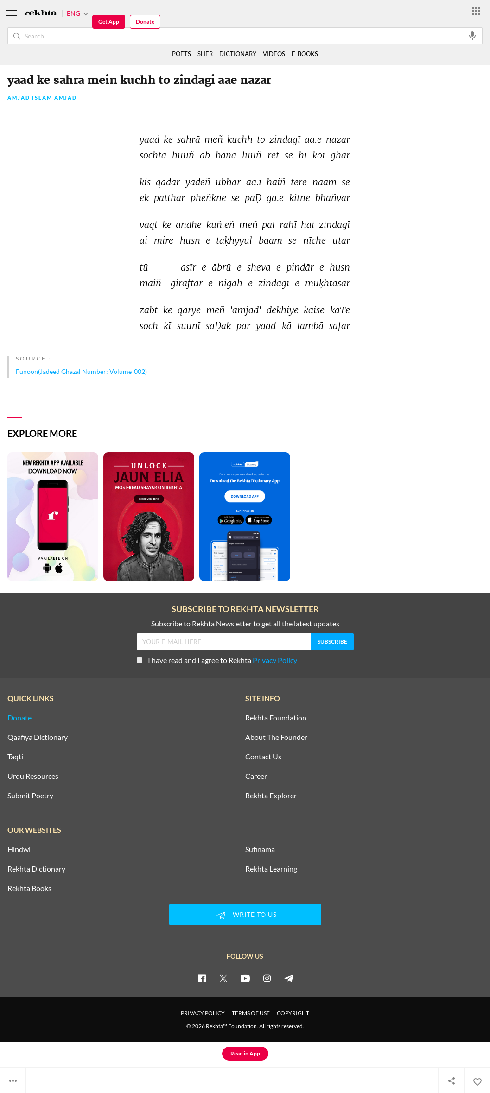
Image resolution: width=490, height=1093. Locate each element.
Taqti (15, 756)
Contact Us (263, 756)
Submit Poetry (30, 795)
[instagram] (267, 978)
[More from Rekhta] (476, 10)
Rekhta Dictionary (36, 868)
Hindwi (19, 849)
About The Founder (276, 737)
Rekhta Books (29, 888)
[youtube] (245, 978)
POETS (181, 53)
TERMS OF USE (251, 1013)
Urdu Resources (32, 776)
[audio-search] (472, 35)
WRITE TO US (245, 915)
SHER (205, 53)
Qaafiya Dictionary (37, 737)
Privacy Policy (275, 660)
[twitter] (223, 978)
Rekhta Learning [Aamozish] (271, 868)
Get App (108, 21)
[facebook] (201, 978)
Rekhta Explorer (271, 795)
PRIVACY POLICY (203, 1013)
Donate (145, 21)
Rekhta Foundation (275, 717)
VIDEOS (274, 53)
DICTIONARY (237, 53)
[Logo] (40, 13)
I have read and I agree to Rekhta (217, 660)
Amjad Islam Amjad (42, 98)
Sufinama (260, 849)
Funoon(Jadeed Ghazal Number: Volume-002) (81, 371)
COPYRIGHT (293, 1013)
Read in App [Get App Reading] (245, 1053)
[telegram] (288, 978)
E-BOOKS (305, 53)
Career (256, 776)
